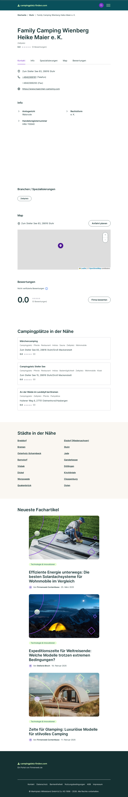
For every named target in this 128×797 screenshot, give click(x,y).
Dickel (21, 472)
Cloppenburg (71, 479)
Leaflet (82, 268)
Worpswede (24, 479)
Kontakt (31, 784)
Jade (66, 453)
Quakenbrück (24, 485)
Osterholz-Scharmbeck (29, 453)
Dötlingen (69, 466)
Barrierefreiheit (56, 784)
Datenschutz (42, 784)
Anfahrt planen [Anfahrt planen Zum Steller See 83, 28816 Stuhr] (99, 223)
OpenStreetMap (95, 268)
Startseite (22, 15)
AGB (89, 784)
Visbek (21, 466)
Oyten (67, 485)
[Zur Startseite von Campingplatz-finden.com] (32, 5)
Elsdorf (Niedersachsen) (76, 440)
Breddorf (22, 440)
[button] (101, 5)
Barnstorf (22, 459)
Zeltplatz (24, 198)
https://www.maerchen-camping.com (41, 89)
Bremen (21, 447)
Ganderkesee (71, 459)
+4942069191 (29, 77)
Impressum (98, 784)
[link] (64, 348)
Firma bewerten (99, 299)
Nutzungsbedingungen (75, 784)
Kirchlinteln (70, 472)
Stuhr (31, 15)
